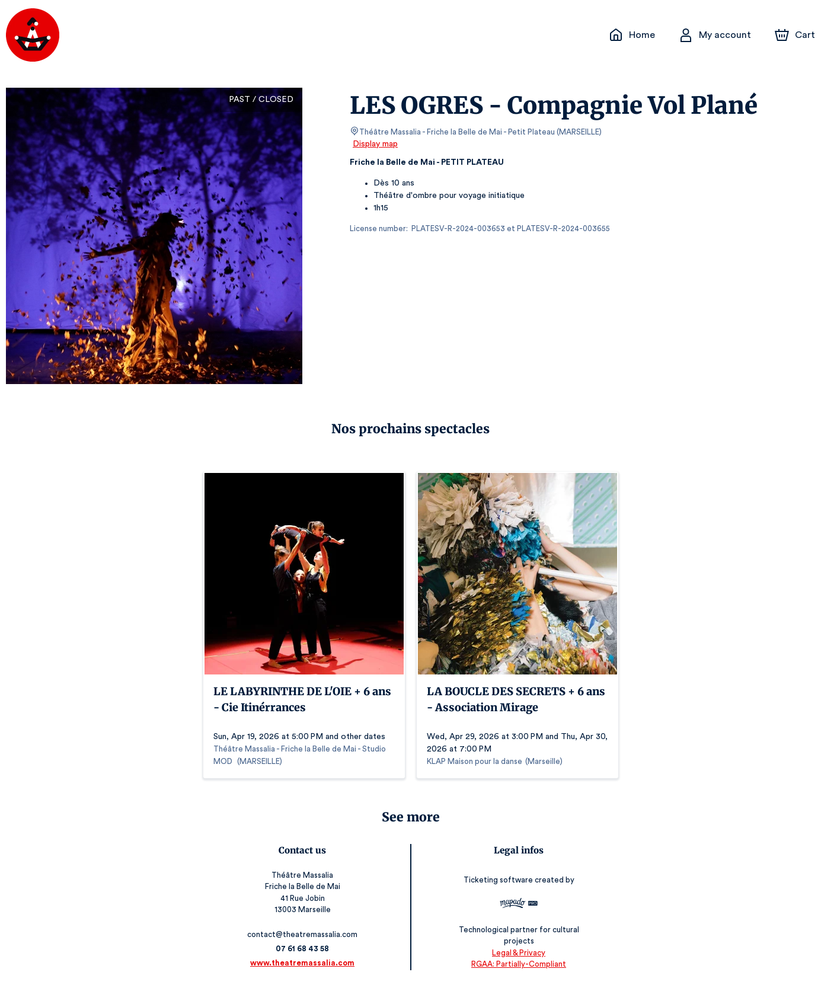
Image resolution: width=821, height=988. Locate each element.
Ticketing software (498, 884)
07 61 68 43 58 (304, 948)
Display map (375, 144)
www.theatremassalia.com (304, 962)
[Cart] (796, 35)
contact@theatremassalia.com (304, 934)
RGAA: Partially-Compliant (517, 964)
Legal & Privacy (517, 952)
